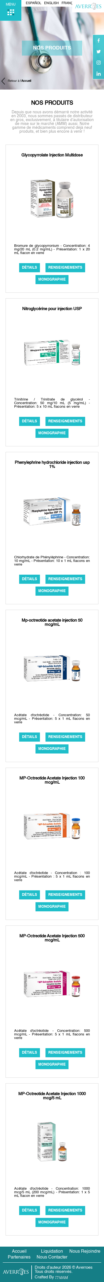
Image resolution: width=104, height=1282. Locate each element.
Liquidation (52, 1251)
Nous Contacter (52, 1257)
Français (70, 3)
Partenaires (19, 1257)
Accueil (19, 1251)
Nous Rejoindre (84, 1251)
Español (33, 3)
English (51, 3)
